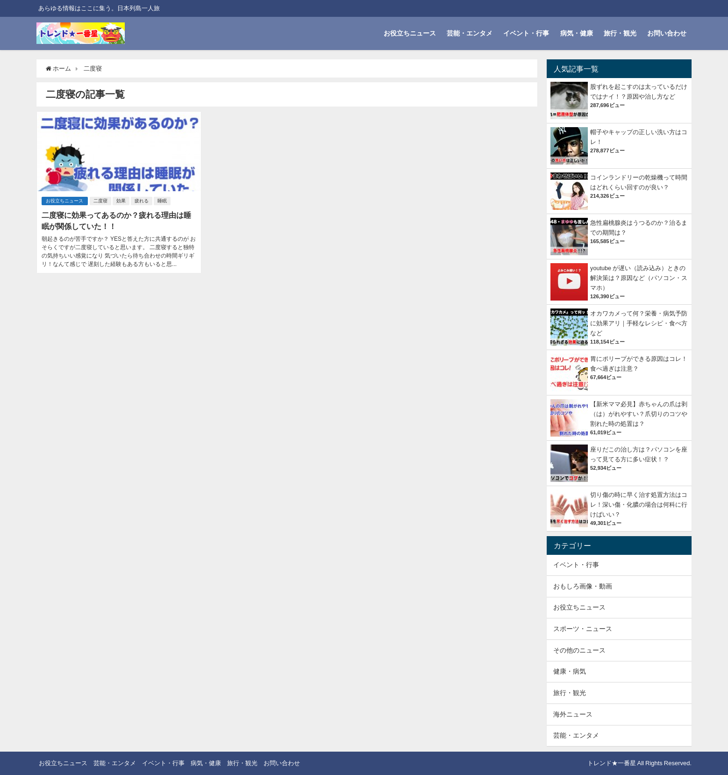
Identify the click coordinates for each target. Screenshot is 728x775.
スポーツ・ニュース (582, 628)
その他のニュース (579, 650)
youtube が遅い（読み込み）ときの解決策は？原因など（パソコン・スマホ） (638, 278)
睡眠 (162, 200)
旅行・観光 (620, 33)
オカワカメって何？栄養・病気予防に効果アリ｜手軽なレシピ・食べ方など (638, 323)
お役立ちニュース (410, 33)
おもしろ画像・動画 (582, 586)
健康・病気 (569, 671)
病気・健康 (576, 33)
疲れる (142, 200)
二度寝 (101, 200)
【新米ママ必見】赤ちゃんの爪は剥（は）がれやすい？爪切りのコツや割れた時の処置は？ (638, 414)
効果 (121, 200)
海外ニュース (572, 714)
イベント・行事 (526, 33)
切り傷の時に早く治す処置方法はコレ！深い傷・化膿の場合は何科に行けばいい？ (638, 504)
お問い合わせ (666, 33)
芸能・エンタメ (469, 33)
